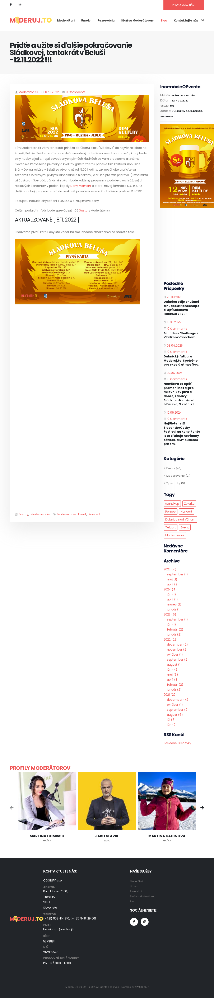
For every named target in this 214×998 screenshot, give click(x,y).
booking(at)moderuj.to (59, 929)
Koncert (94, 514)
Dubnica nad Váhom (180, 519)
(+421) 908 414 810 (56, 918)
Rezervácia (106, 20)
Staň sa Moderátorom (137, 20)
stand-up (172, 504)
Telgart (170, 527)
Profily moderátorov (40, 768)
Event (82, 514)
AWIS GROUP (141, 987)
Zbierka (189, 504)
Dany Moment (80, 186)
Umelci (86, 20)
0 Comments (75, 92)
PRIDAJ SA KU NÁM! (183, 4)
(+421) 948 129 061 (83, 918)
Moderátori (65, 20)
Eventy (23, 514)
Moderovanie (40, 514)
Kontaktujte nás (186, 20)
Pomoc (170, 511)
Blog (163, 20)
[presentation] (12, 808)
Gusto (83, 210)
